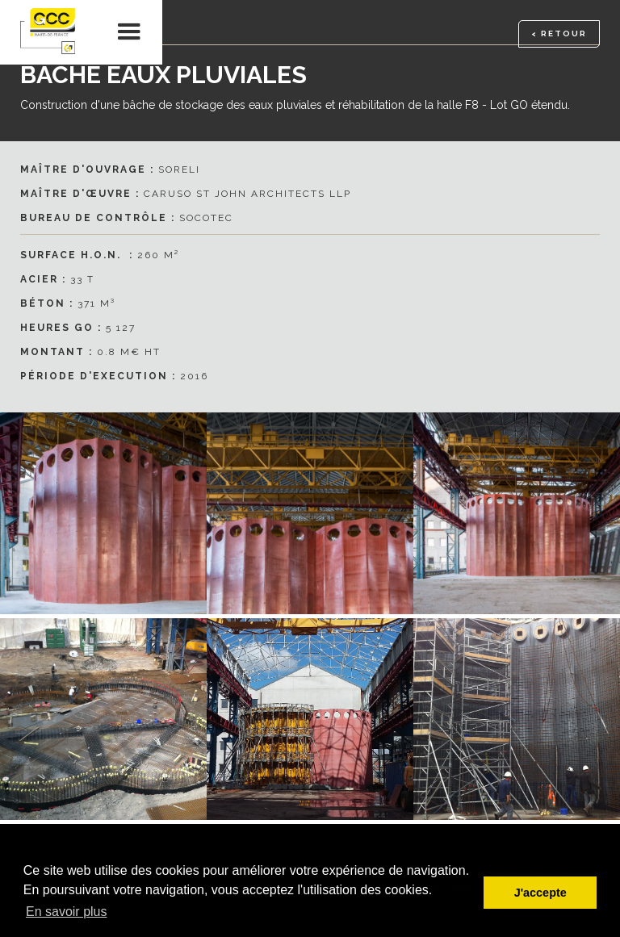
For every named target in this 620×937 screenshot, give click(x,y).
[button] (129, 32)
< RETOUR (559, 33)
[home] (48, 32)
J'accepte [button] (540, 892)
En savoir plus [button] (66, 911)
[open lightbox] (310, 513)
